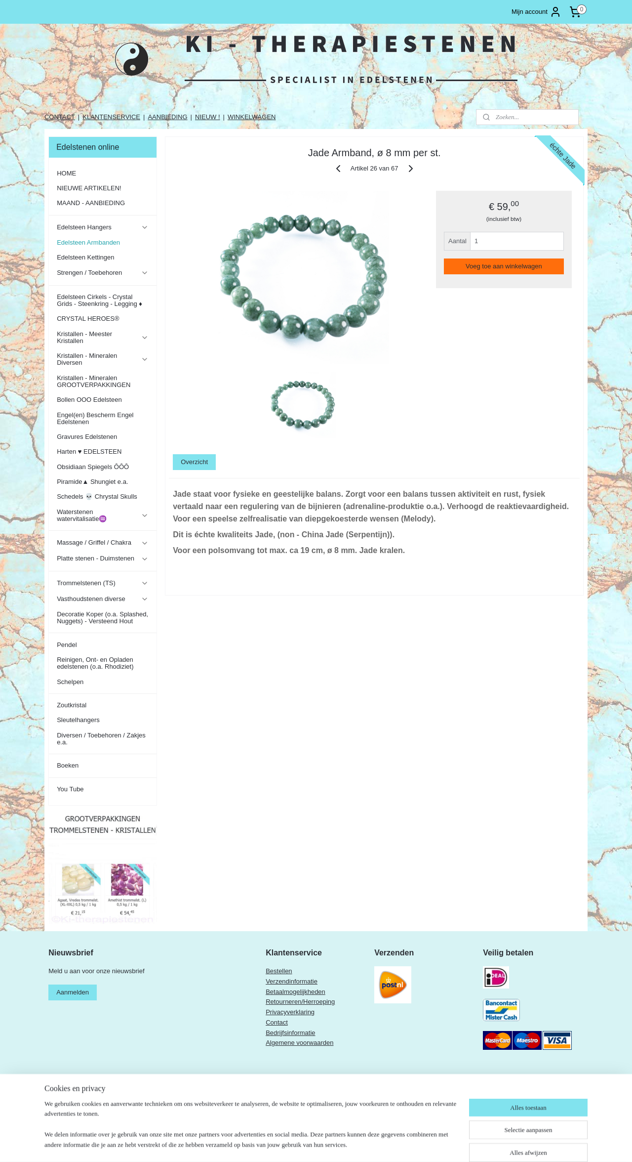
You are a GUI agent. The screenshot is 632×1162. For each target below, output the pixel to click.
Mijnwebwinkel (440, 1144)
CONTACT (59, 117)
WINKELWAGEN (252, 117)
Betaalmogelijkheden (295, 991)
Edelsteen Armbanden (88, 242)
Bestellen (279, 971)
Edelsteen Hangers (102, 227)
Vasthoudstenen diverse (102, 599)
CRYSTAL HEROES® (88, 318)
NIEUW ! (207, 117)
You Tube (70, 789)
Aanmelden (72, 992)
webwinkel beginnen (363, 1144)
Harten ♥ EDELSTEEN (89, 451)
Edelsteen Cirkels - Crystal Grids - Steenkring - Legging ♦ (99, 300)
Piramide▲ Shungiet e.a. (92, 481)
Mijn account (536, 12)
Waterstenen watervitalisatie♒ (102, 515)
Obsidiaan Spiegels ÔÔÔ (93, 467)
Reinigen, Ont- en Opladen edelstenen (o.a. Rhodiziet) (95, 663)
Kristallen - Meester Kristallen (102, 337)
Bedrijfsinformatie (290, 1032)
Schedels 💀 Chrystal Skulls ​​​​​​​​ (98, 496)
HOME (66, 173)
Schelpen (70, 682)
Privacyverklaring (290, 1012)
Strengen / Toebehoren (102, 273)
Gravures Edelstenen (87, 436)
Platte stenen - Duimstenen (102, 558)
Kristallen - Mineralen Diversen (102, 359)
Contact (277, 1022)
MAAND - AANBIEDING (91, 203)
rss (331, 1144)
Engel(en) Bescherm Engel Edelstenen (95, 418)
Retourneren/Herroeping (300, 1001)
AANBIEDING (167, 117)
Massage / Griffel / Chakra (102, 543)
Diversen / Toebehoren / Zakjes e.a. (101, 739)
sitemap (313, 1144)
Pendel (67, 644)
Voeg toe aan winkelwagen (504, 266)
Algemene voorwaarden (299, 1042)
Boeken (68, 765)
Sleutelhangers (78, 720)
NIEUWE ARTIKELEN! (89, 188)
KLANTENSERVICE (111, 117)
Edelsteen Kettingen (85, 257)
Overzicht (194, 462)
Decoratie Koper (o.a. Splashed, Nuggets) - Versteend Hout (102, 617)
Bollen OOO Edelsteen (89, 399)
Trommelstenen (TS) (102, 583)
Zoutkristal (71, 705)
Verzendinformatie (291, 981)
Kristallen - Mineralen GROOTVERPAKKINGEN (93, 381)
